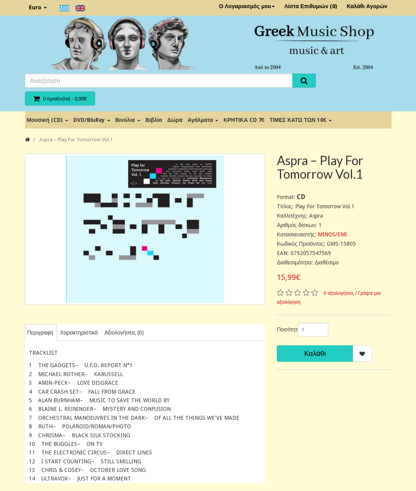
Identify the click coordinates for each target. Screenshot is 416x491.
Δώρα (174, 120)
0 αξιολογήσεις (339, 293)
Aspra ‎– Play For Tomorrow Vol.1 (75, 140)
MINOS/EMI (332, 234)
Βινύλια (127, 120)
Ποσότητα (284, 329)
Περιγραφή (40, 332)
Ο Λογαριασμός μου (247, 6)
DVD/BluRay (91, 120)
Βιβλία (153, 120)
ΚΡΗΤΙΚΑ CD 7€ (243, 120)
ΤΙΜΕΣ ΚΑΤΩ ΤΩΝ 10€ (300, 120)
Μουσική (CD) (47, 120)
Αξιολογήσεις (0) (124, 332)
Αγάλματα (203, 120)
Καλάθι (315, 353)
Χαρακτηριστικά (79, 332)
